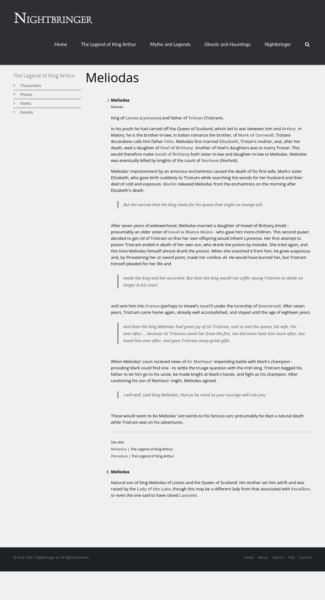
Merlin (169, 184)
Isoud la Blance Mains (190, 232)
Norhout (210, 160)
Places (26, 94)
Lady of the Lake (154, 489)
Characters (30, 85)
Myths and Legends (170, 44)
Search (278, 557)
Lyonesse (150, 118)
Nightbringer (278, 44)
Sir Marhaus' (200, 361)
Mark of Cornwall (256, 135)
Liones (132, 118)
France (153, 306)
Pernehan (119, 456)
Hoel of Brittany (176, 148)
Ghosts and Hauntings (227, 44)
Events (26, 112)
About (263, 557)
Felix (169, 141)
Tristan (195, 118)
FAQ (291, 557)
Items (25, 103)
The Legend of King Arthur (108, 44)
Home (60, 44)
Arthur (289, 128)
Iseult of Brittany (172, 154)
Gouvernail (269, 306)
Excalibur (300, 489)
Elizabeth (228, 141)
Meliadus (119, 449)
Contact (305, 557)
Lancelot (188, 495)
